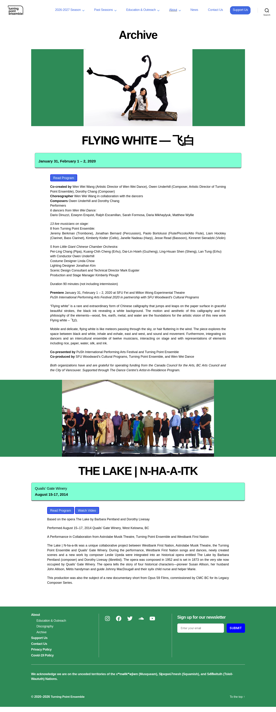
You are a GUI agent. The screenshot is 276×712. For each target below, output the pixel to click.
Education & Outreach (141, 12)
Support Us (240, 12)
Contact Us (215, 12)
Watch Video (87, 515)
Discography (45, 631)
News (194, 12)
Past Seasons (103, 12)
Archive (42, 637)
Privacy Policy (41, 654)
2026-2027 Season (68, 12)
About (173, 12)
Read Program (63, 183)
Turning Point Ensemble (68, 702)
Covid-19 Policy (42, 660)
